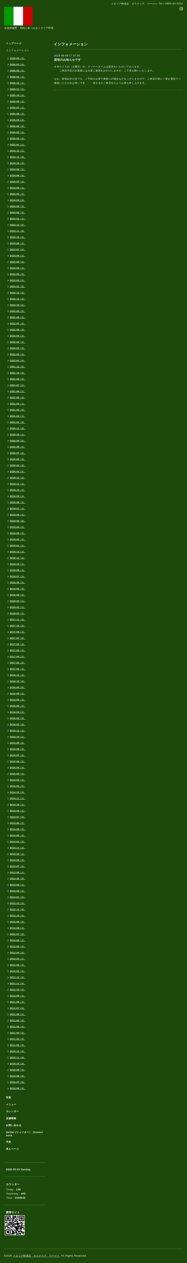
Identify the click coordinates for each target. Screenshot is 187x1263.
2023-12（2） (18, 225)
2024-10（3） (18, 163)
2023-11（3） (18, 231)
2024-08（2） (18, 175)
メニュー (11, 1104)
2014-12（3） (18, 792)
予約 (8, 1142)
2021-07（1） (18, 385)
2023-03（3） (18, 274)
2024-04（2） (18, 200)
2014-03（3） (18, 835)
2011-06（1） (18, 1014)
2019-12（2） (18, 478)
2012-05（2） (18, 946)
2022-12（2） (18, 292)
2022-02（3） (18, 354)
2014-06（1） (18, 823)
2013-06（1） (18, 872)
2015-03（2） (18, 780)
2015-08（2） (18, 749)
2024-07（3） (18, 181)
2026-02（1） (18, 70)
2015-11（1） (18, 730)
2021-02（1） (18, 416)
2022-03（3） (18, 348)
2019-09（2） (18, 496)
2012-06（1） (18, 940)
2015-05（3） (18, 767)
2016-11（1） (18, 675)
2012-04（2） (18, 952)
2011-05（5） (18, 1020)
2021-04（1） (18, 403)
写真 (8, 1097)
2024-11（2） (18, 157)
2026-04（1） (18, 58)
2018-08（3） (18, 570)
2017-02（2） (18, 663)
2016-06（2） (18, 700)
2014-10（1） (18, 804)
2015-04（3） (18, 774)
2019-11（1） (18, 484)
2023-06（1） (18, 255)
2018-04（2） (18, 595)
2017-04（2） (18, 656)
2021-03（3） (18, 410)
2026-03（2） (18, 64)
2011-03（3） (18, 1033)
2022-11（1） (18, 299)
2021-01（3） (18, 422)
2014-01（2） (18, 841)
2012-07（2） (18, 934)
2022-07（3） (18, 323)
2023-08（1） (18, 243)
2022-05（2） (18, 336)
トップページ (13, 43)
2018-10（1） (18, 564)
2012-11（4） (18, 909)
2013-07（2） (18, 866)
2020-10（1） (18, 434)
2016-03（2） (18, 718)
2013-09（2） (18, 860)
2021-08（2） (18, 379)
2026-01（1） (18, 77)
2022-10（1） (18, 305)
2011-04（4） (18, 1026)
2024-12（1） (18, 151)
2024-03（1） (18, 206)
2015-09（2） (18, 743)
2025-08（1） (18, 101)
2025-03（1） (18, 132)
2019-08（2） (18, 502)
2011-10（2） (18, 989)
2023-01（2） (18, 286)
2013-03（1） (18, 891)
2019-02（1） (18, 539)
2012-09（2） (18, 922)
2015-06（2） (18, 761)
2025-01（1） (18, 144)
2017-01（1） (18, 669)
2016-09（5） (18, 687)
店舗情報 (11, 1118)
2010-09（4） (18, 1070)
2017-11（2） (18, 619)
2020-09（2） (18, 441)
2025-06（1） (18, 114)
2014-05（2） (18, 829)
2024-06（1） (18, 188)
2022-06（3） (18, 329)
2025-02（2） (18, 138)
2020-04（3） (18, 465)
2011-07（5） (18, 1008)
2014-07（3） (18, 817)
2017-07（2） (18, 638)
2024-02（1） (18, 212)
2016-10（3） (18, 681)
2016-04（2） (18, 712)
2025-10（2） (18, 95)
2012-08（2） (18, 928)
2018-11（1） (18, 558)
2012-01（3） (18, 971)
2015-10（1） (18, 737)
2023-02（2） (18, 280)
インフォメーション (17, 50)
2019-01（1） (18, 545)
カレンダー (12, 1111)
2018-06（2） (18, 582)
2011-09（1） (18, 996)
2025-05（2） (18, 120)
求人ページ (12, 1149)
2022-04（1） (18, 342)
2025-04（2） (18, 126)
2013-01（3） (18, 897)
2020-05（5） (18, 459)
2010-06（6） (18, 1088)
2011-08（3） (18, 1002)
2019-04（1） (18, 527)
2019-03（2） (18, 533)
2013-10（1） (18, 854)
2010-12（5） (18, 1051)
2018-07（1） (18, 576)
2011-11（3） (18, 983)
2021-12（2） (18, 366)
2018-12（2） (18, 552)
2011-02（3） (18, 1039)
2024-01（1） (18, 218)
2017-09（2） (18, 632)
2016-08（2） (18, 693)
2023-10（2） (18, 237)
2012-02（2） (18, 965)
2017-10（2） (18, 626)
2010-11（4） (18, 1057)
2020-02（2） (18, 471)
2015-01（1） (18, 786)
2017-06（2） (18, 644)
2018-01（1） (18, 613)
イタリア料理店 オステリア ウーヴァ (36, 1255)
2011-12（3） (18, 977)
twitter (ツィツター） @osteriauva (24, 1134)
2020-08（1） (18, 447)
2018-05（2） (18, 589)
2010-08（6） (18, 1076)
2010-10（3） (18, 1063)
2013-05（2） (18, 878)
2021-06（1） (18, 391)
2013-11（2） (18, 848)
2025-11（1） (18, 89)
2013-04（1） (18, 885)
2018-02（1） (18, 607)
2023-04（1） (18, 268)
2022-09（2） (18, 311)
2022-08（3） (18, 317)
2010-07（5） (18, 1082)
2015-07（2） (18, 755)
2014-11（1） (18, 798)
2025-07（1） (18, 107)
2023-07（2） (18, 249)
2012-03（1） (18, 959)
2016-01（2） (18, 724)
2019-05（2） (18, 521)
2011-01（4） (18, 1045)
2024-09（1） (18, 169)
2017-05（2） (18, 650)
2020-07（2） (18, 453)
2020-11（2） (18, 428)
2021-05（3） (18, 397)
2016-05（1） (18, 706)
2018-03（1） (18, 601)
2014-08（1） (18, 811)
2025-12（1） (18, 83)
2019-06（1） (18, 515)
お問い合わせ (13, 1125)
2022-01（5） (18, 360)
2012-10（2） (18, 915)
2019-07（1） (18, 508)
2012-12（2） (18, 903)
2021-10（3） (18, 373)
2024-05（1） (18, 194)
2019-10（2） (18, 490)
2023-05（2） (18, 262)
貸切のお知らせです (67, 59)
